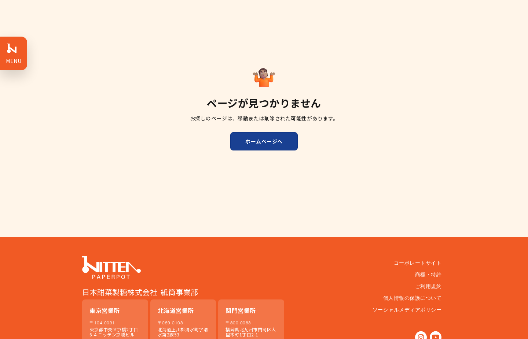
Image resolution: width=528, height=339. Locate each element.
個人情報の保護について (412, 298)
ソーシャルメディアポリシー (407, 309)
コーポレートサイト (418, 263)
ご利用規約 (428, 286)
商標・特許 (428, 274)
